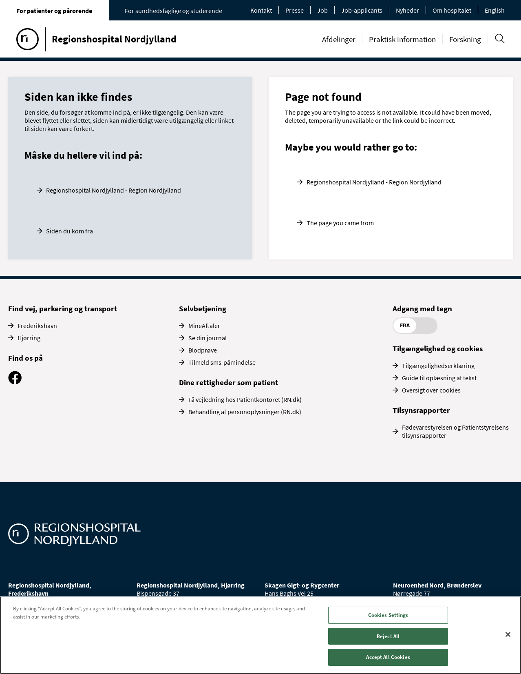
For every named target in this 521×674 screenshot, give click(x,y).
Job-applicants (361, 10)
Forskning (465, 39)
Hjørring (29, 338)
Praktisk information (402, 39)
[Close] (508, 634)
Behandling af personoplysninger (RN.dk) (244, 412)
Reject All (388, 636)
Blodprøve (202, 350)
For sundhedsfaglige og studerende (173, 11)
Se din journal (207, 338)
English (495, 10)
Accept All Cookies (388, 657)
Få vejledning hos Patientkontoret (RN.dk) (245, 399)
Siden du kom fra (69, 231)
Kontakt (261, 10)
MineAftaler (204, 325)
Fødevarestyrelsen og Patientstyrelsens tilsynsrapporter (455, 431)
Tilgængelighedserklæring (438, 365)
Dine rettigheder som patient (228, 382)
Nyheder (407, 10)
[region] (260, 635)
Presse (294, 10)
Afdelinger (338, 39)
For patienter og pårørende (54, 11)
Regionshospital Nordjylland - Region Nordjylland (113, 190)
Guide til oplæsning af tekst (439, 378)
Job (322, 10)
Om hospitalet (452, 10)
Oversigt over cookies (431, 390)
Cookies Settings (388, 615)
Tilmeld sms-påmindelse (222, 362)
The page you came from (340, 223)
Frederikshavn (37, 325)
